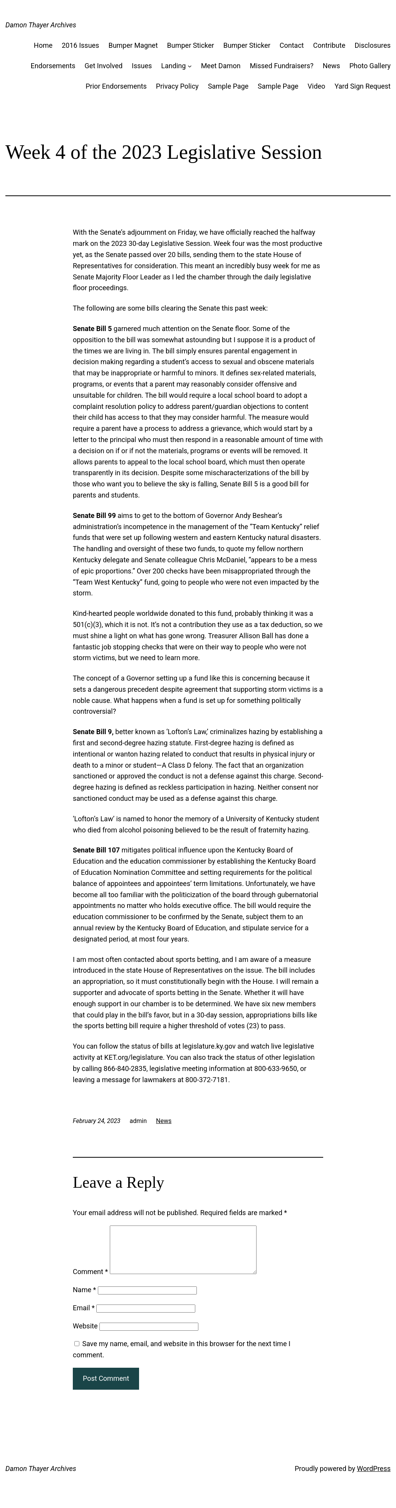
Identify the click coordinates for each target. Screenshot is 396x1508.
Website (85, 1335)
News (331, 66)
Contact (292, 45)
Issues (142, 66)
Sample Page (228, 86)
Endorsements (53, 66)
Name (84, 1299)
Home (43, 45)
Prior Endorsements (116, 86)
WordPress (374, 1478)
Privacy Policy (177, 86)
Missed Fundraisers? (281, 66)
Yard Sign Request (362, 86)
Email (84, 1317)
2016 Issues (80, 45)
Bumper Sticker (190, 45)
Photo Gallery (370, 66)
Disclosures (372, 45)
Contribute (329, 45)
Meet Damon (221, 66)
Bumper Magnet (133, 45)
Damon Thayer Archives (40, 25)
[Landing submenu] (190, 66)
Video (317, 86)
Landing (173, 66)
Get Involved (104, 66)
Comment (90, 1281)
